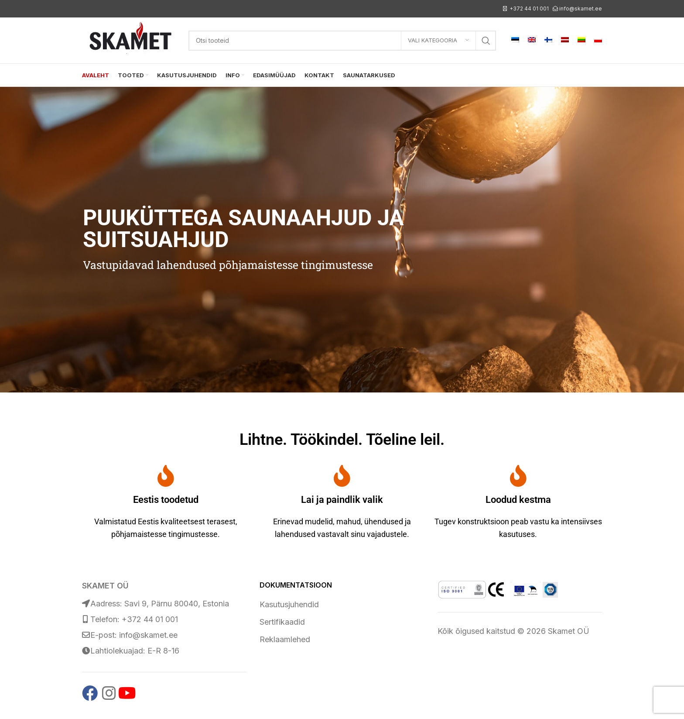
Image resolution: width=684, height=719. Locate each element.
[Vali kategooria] (438, 40)
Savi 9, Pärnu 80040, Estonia (176, 603)
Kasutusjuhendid (289, 604)
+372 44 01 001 (529, 8)
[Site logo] (131, 39)
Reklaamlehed (285, 639)
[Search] (342, 41)
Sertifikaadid (282, 621)
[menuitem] (515, 40)
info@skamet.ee (580, 8)
